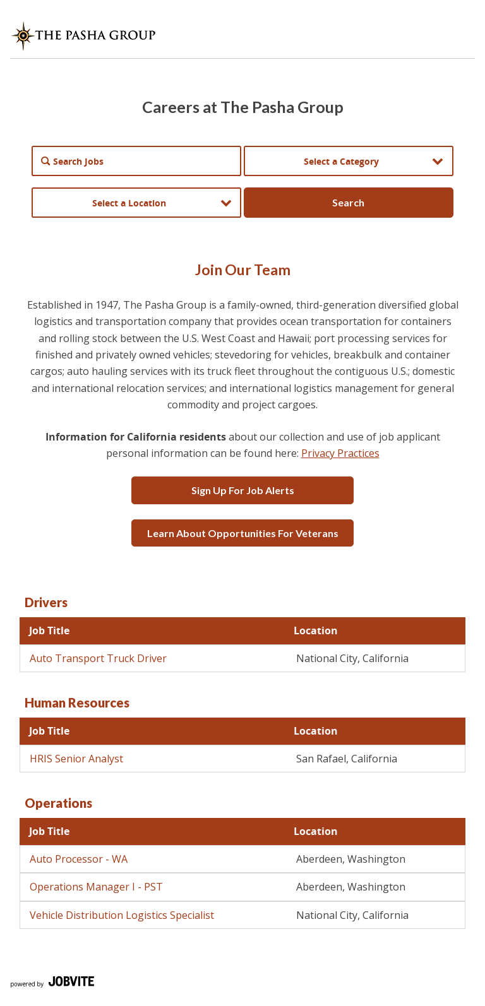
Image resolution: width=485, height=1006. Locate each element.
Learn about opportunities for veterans (242, 533)
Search (348, 202)
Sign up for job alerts (242, 490)
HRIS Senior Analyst (76, 759)
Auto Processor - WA (79, 859)
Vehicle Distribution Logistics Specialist (122, 915)
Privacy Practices (340, 453)
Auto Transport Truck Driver (98, 658)
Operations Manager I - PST (96, 887)
